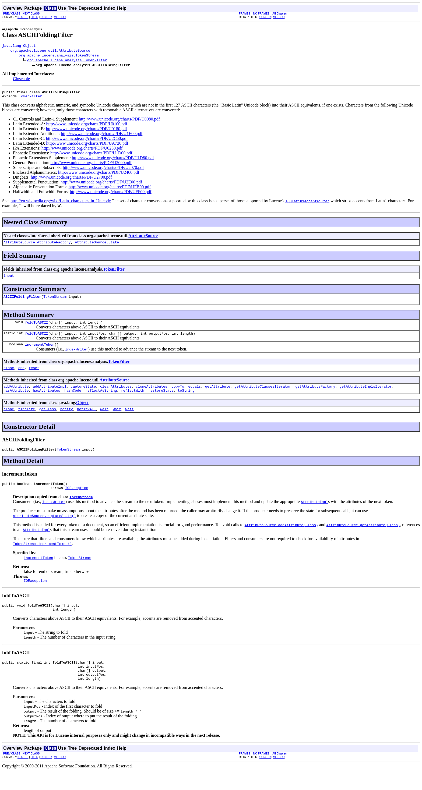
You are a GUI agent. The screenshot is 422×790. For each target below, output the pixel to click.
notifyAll (86, 419)
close (8, 375)
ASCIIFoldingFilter (22, 301)
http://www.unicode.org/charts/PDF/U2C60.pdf (87, 141)
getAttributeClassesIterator (262, 395)
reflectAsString (101, 400)
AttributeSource (143, 238)
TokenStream (54, 301)
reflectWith (132, 400)
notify (66, 419)
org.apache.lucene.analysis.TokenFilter (67, 60)
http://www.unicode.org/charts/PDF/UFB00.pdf (110, 189)
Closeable (21, 79)
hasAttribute (16, 400)
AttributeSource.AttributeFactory (37, 245)
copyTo (177, 395)
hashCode (72, 400)
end (21, 375)
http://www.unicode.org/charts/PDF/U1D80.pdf (113, 160)
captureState (83, 395)
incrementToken (39, 351)
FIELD (34, 17)
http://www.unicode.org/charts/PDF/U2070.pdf (103, 170)
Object (82, 412)
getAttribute (217, 395)
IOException (76, 500)
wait (104, 419)
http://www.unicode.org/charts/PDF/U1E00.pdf (101, 136)
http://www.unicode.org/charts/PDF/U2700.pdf (71, 179)
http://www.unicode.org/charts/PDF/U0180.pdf (86, 131)
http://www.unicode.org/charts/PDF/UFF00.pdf (111, 194)
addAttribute (16, 395)
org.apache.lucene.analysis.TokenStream (59, 56)
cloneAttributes (151, 395)
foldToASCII (36, 327)
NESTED (23, 17)
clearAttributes (116, 395)
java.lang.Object (19, 46)
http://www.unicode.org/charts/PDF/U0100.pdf (86, 126)
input (8, 279)
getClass (47, 419)
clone (8, 419)
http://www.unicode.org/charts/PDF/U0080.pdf (119, 121)
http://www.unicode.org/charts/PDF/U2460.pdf (98, 174)
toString (186, 400)
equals (194, 395)
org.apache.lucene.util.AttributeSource (50, 51)
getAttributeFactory (315, 395)
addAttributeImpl (49, 395)
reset (34, 375)
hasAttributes (46, 400)
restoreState (161, 400)
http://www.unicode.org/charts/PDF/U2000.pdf (91, 165)
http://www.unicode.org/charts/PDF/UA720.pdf (87, 145)
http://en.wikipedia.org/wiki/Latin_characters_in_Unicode (61, 203)
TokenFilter (30, 98)
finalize (26, 419)
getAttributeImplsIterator (365, 395)
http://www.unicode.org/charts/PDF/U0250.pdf (81, 150)
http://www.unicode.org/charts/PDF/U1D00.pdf (91, 155)
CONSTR (46, 17)
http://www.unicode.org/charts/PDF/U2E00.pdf (101, 184)
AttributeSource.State (97, 245)
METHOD (60, 17)
